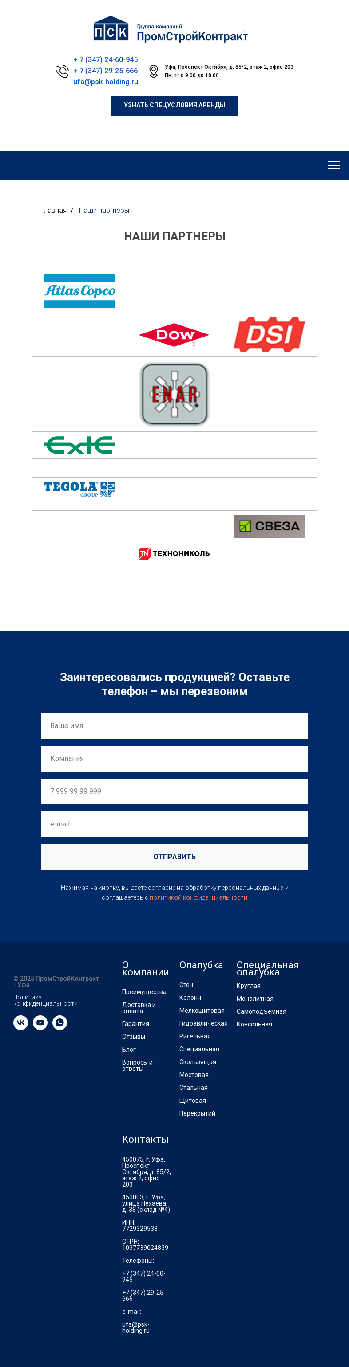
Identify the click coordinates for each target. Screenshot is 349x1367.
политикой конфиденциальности (198, 897)
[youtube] (40, 1027)
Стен (186, 985)
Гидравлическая (203, 1023)
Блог (129, 1049)
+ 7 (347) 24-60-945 (105, 59)
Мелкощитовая (202, 1010)
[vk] (20, 1027)
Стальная (193, 1088)
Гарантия (135, 1024)
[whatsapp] (59, 1027)
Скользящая (197, 1062)
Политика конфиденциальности (45, 1000)
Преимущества (144, 992)
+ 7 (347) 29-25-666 (105, 71)
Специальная (199, 1049)
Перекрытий (197, 1113)
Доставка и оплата (139, 1008)
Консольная (254, 1024)
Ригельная (195, 1036)
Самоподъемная (261, 1011)
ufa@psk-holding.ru (105, 82)
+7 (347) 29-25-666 (144, 1295)
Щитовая (192, 1100)
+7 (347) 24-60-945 (144, 1276)
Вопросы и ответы (137, 1065)
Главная (54, 210)
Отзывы (133, 1037)
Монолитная (255, 998)
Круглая (249, 986)
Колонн (190, 998)
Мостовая (194, 1075)
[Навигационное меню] (334, 165)
